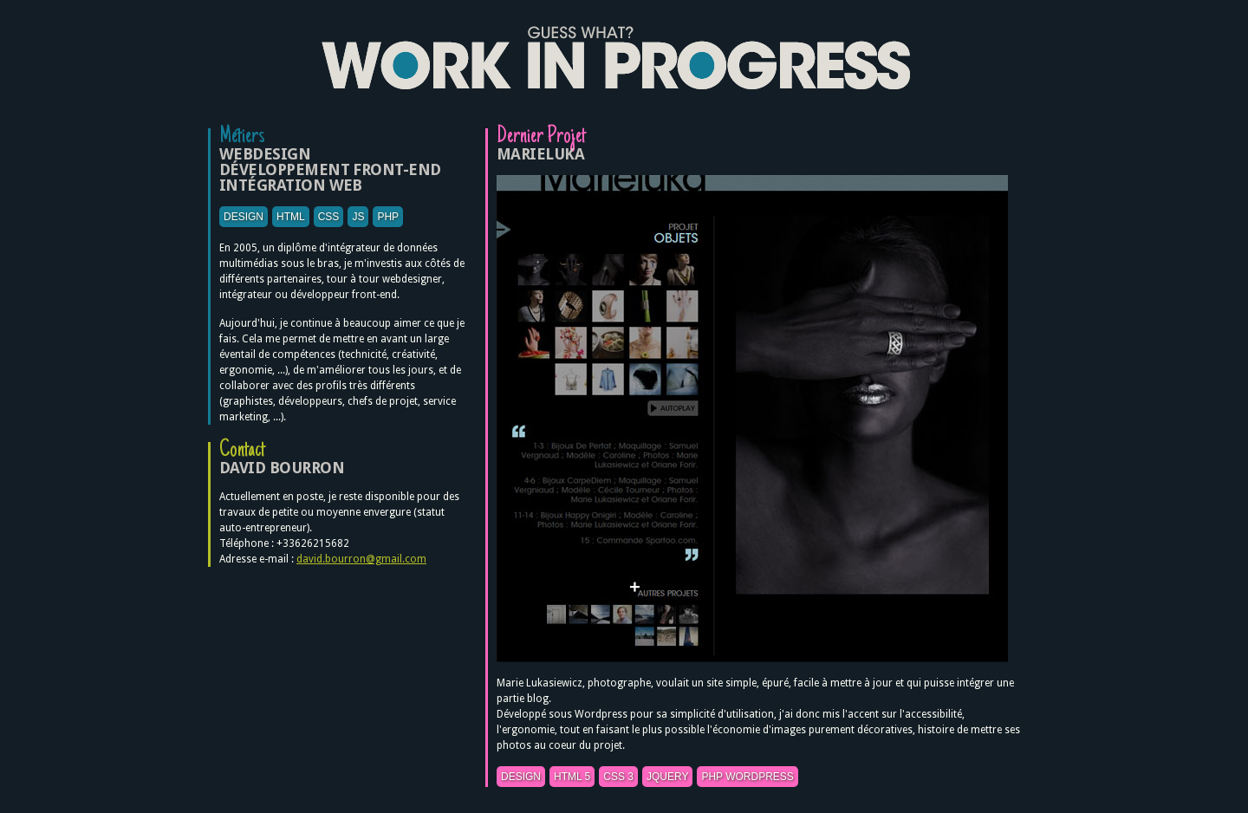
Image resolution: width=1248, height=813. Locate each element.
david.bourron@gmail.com (361, 559)
